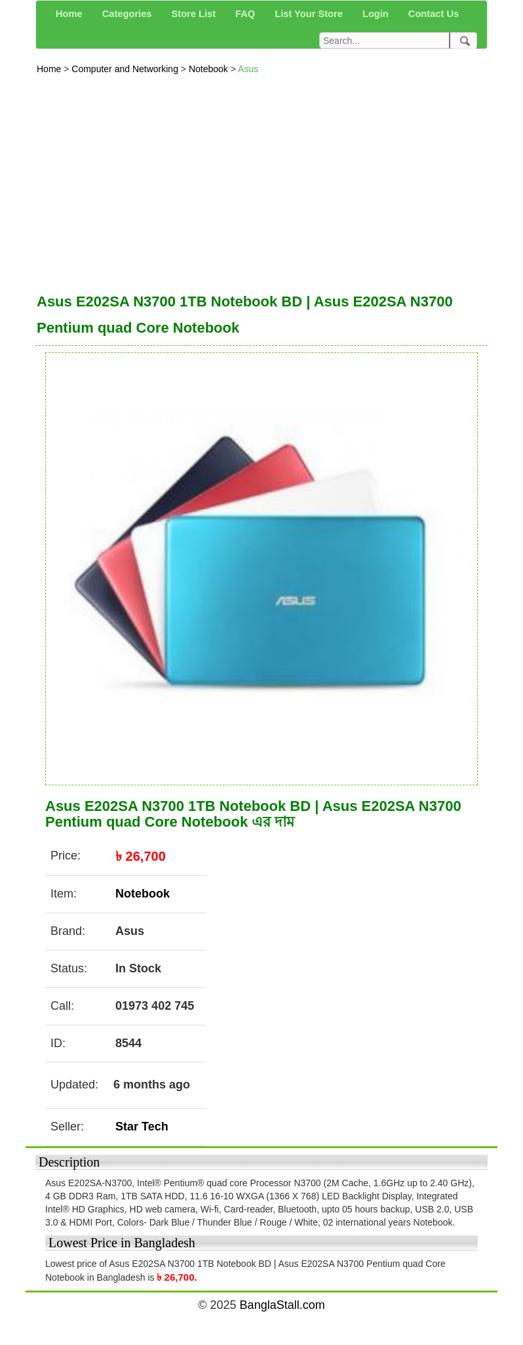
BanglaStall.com (282, 1305)
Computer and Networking (126, 69)
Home (50, 69)
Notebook (210, 69)
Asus (248, 69)
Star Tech (141, 1126)
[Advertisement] (261, 180)
